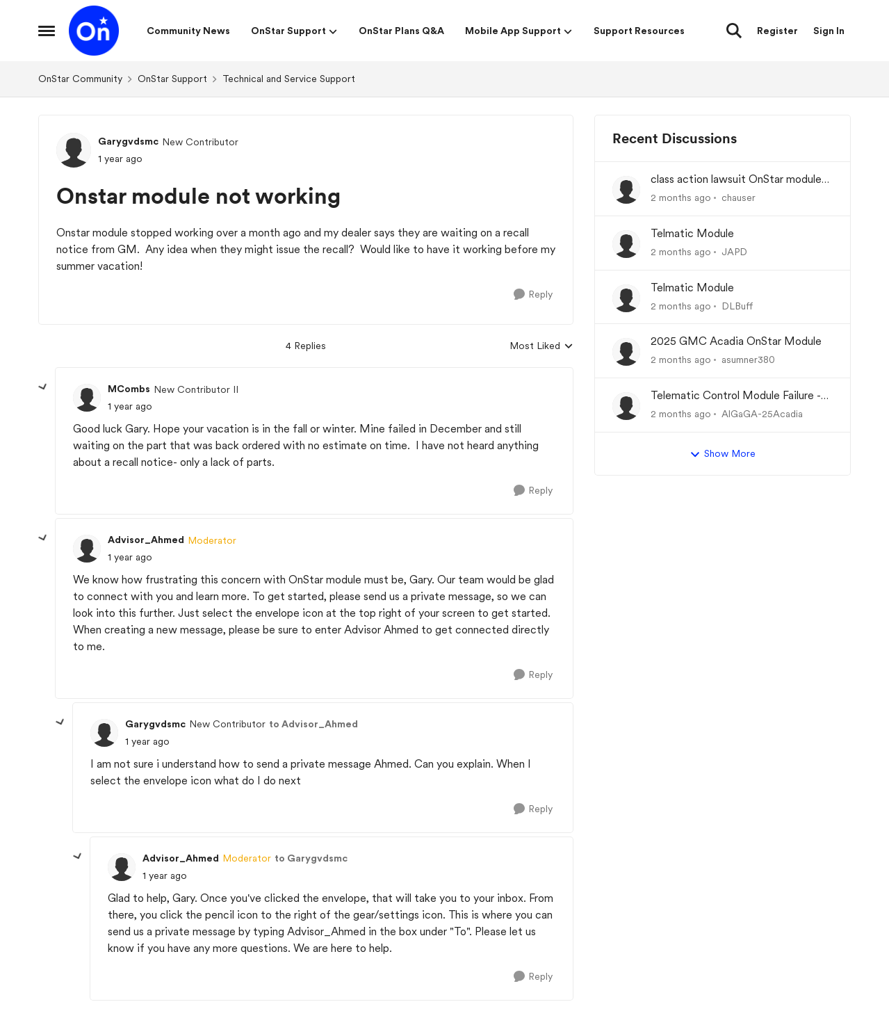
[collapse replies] (43, 387)
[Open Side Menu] (46, 30)
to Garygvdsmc (311, 858)
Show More (723, 454)
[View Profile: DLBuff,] (626, 298)
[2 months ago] (681, 198)
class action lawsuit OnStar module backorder (736, 179)
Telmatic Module (692, 233)
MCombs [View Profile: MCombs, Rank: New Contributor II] (129, 388)
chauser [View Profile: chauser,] (738, 197)
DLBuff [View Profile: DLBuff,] (737, 305)
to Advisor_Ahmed (313, 723)
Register (777, 30)
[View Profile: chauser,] (626, 190)
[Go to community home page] (94, 31)
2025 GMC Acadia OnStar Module (736, 341)
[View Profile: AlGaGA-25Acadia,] (626, 406)
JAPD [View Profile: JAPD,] (734, 251)
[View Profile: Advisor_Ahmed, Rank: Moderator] (87, 549)
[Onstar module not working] (130, 406)
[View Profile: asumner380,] (626, 352)
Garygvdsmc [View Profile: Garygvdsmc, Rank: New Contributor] (128, 141)
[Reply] (533, 294)
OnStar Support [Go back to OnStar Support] (172, 78)
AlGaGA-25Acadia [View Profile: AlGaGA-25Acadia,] (762, 413)
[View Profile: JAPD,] (626, 244)
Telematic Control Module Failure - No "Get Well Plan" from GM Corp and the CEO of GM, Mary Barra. (736, 396)
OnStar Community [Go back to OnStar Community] (80, 78)
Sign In (829, 30)
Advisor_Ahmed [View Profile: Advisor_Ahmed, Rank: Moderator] (146, 539)
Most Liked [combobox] (541, 346)
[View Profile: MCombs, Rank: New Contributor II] (87, 398)
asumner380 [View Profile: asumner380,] (748, 359)
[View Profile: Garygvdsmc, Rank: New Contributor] (73, 150)
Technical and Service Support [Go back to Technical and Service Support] (288, 78)
